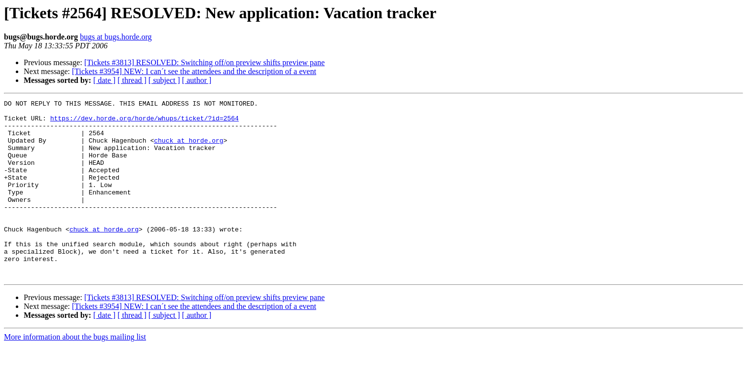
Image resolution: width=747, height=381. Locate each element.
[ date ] (104, 80)
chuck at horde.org (188, 149)
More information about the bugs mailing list (75, 372)
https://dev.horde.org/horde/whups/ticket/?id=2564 (144, 122)
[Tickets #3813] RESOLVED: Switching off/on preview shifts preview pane (204, 62)
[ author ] (197, 80)
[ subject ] (164, 80)
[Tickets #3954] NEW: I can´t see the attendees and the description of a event (194, 71)
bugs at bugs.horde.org (115, 37)
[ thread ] (132, 80)
